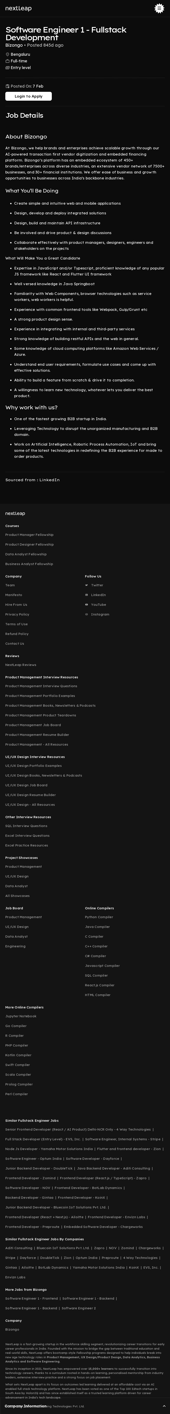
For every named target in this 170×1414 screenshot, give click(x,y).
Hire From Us (16, 604)
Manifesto (13, 595)
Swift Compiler (17, 1065)
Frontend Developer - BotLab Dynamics (88, 1188)
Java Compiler (97, 927)
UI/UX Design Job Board (26, 785)
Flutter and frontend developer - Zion (129, 1149)
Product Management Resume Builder (37, 735)
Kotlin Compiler (18, 1055)
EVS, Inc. (150, 1267)
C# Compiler (95, 956)
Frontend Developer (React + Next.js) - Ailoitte (44, 1217)
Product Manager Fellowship (29, 535)
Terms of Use (16, 624)
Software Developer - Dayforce (92, 1158)
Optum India (86, 1258)
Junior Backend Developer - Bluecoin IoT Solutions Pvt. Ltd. (55, 1207)
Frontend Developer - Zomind (30, 1178)
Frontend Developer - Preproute (32, 1227)
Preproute (110, 1258)
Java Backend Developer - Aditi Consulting (113, 1168)
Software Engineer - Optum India (33, 1158)
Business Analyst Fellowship (29, 564)
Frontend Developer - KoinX (81, 1197)
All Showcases (17, 896)
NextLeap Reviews (20, 665)
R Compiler (14, 1035)
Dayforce (28, 1258)
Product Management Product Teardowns (40, 715)
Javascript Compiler (102, 966)
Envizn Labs (15, 1277)
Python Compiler (99, 917)
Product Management (23, 866)
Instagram (97, 614)
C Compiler (94, 936)
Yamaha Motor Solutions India (99, 1267)
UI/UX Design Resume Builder (30, 795)
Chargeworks (150, 1248)
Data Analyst (16, 886)
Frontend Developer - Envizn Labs (116, 1217)
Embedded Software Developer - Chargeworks (103, 1227)
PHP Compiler (16, 1045)
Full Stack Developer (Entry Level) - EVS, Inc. (43, 1139)
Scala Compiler (18, 1074)
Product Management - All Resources (36, 744)
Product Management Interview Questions (41, 686)
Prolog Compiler (19, 1084)
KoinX (134, 1267)
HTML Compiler (97, 995)
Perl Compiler (16, 1094)
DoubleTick (49, 1258)
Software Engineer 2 (79, 1308)
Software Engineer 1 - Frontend (31, 1298)
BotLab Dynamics (53, 1267)
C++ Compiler (96, 946)
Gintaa (11, 1267)
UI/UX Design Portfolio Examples (33, 766)
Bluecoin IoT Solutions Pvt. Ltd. (63, 1248)
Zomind (127, 1248)
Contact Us (14, 643)
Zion (67, 1258)
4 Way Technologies (140, 1258)
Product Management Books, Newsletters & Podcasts (50, 705)
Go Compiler (16, 1026)
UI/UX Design (17, 876)
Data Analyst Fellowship (26, 554)
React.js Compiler (99, 985)
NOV (113, 1248)
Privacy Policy (17, 614)
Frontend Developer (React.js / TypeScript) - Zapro (103, 1178)
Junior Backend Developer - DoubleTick (38, 1168)
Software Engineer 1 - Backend (88, 1298)
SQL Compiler (96, 975)
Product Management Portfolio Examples (40, 696)
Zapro (99, 1248)
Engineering (15, 946)
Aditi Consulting (18, 1248)
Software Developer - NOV (27, 1188)
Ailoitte (27, 1267)
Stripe (10, 1258)
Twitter (94, 585)
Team (10, 585)
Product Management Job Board (33, 725)
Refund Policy (17, 634)
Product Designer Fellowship (29, 544)
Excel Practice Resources (26, 845)
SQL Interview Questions (26, 826)
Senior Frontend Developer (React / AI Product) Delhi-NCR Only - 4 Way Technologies (78, 1129)
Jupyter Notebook (20, 1016)
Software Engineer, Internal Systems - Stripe (122, 1139)
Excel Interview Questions (27, 835)
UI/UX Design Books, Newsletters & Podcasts (43, 775)
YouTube (95, 604)
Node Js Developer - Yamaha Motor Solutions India (49, 1149)
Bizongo (12, 1329)
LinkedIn (95, 595)
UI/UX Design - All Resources (30, 804)
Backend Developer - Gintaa (29, 1197)
